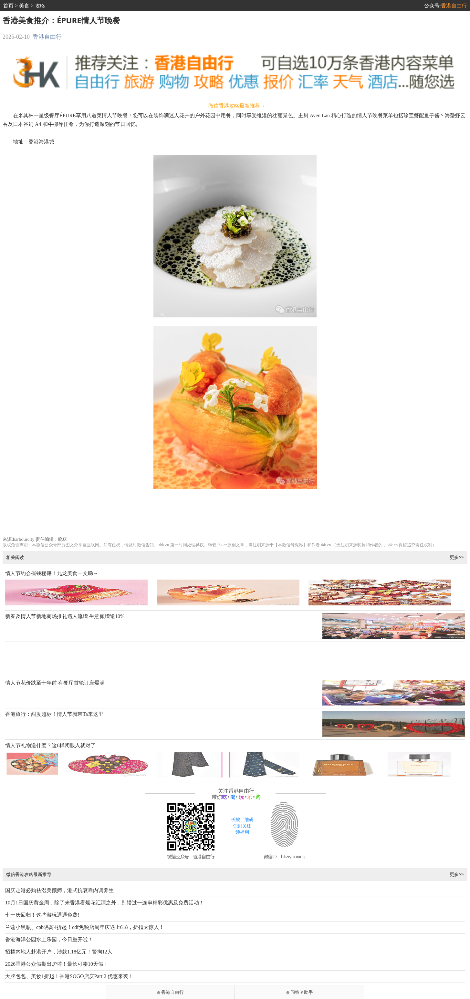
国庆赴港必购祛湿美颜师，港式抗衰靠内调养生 (59, 890)
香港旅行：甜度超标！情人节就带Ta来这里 (54, 714)
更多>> (457, 557)
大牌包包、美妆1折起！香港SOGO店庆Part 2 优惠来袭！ (69, 976)
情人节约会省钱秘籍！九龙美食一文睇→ (51, 573)
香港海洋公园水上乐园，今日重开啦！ (49, 939)
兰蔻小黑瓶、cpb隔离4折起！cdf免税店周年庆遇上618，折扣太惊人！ (84, 927)
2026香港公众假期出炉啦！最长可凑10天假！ (57, 964)
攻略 (40, 5)
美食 (24, 5)
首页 (8, 5)
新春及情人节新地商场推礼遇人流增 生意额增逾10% (64, 616)
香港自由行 (47, 37)
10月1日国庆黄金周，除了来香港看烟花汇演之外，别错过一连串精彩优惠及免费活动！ (104, 902)
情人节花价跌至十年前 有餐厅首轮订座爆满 (55, 682)
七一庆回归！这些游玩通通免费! (42, 915)
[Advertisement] (235, 515)
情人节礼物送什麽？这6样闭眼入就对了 (50, 745)
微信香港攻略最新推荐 (28, 874)
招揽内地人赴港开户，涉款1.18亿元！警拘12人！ (61, 951)
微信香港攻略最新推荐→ (236, 105)
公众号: (445, 5)
